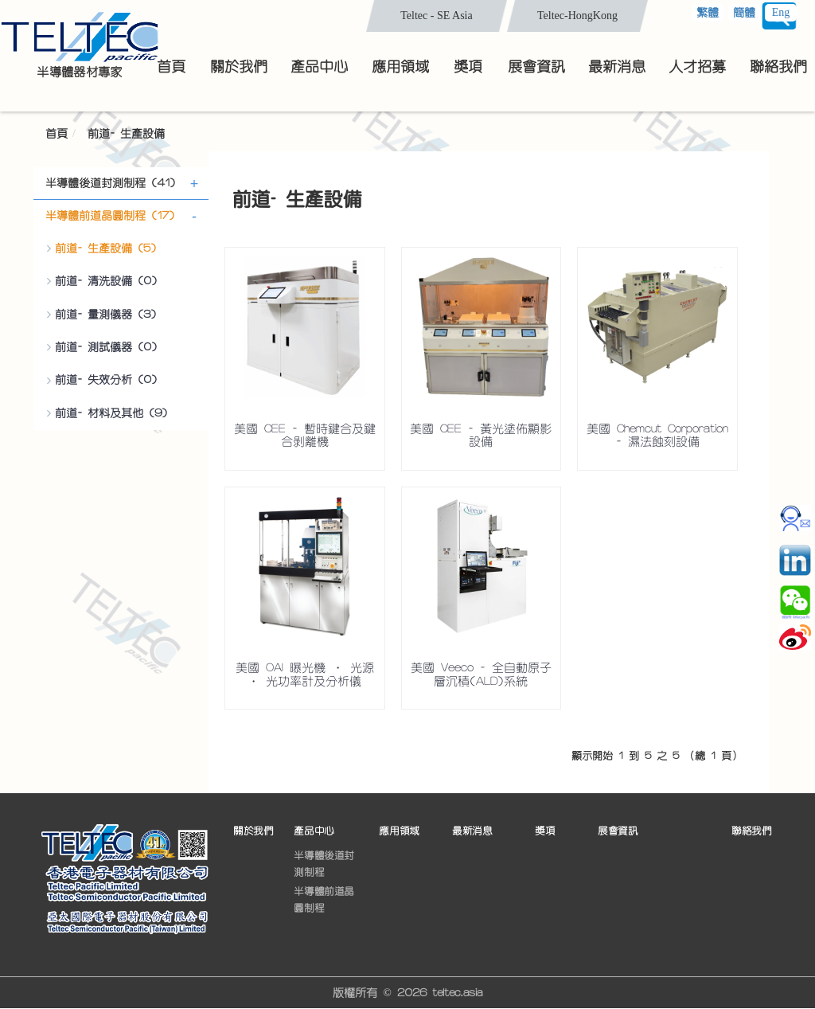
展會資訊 (618, 831)
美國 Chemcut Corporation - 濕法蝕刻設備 (657, 435)
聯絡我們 (751, 831)
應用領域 (399, 831)
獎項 (545, 831)
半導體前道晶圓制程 (324, 899)
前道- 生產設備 (126, 133)
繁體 (707, 12)
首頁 (56, 133)
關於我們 (253, 831)
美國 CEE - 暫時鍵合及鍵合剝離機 (305, 435)
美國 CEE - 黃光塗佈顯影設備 (481, 435)
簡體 (744, 12)
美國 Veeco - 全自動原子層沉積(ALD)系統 (481, 674)
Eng (781, 12)
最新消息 (472, 831)
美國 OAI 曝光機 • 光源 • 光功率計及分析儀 (305, 674)
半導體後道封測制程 (324, 864)
